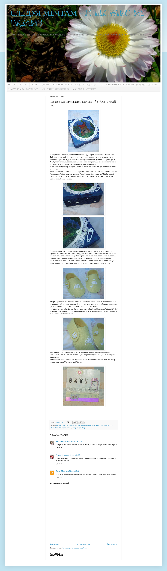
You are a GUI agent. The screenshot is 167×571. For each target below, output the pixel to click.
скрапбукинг (91, 425)
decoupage (67, 428)
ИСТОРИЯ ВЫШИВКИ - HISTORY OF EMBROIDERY (74, 85)
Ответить (59, 448)
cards (101, 425)
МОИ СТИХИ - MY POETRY (84, 89)
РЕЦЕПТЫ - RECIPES (40, 85)
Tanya (58, 471)
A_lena (58, 455)
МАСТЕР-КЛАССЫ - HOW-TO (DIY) (23, 89)
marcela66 (60, 441)
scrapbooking (81, 428)
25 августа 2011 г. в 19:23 (70, 471)
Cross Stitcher (59, 428)
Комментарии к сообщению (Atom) (74, 548)
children (106, 425)
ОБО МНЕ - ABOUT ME (18, 85)
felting (74, 428)
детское (77, 425)
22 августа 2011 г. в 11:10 (71, 455)
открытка (84, 425)
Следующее (54, 544)
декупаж (71, 425)
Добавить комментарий (59, 483)
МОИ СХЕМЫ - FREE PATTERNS (55, 89)
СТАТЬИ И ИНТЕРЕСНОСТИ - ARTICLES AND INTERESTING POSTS (128, 85)
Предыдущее (112, 544)
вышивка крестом (62, 425)
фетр (97, 425)
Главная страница (83, 544)
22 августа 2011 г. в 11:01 (73, 441)
